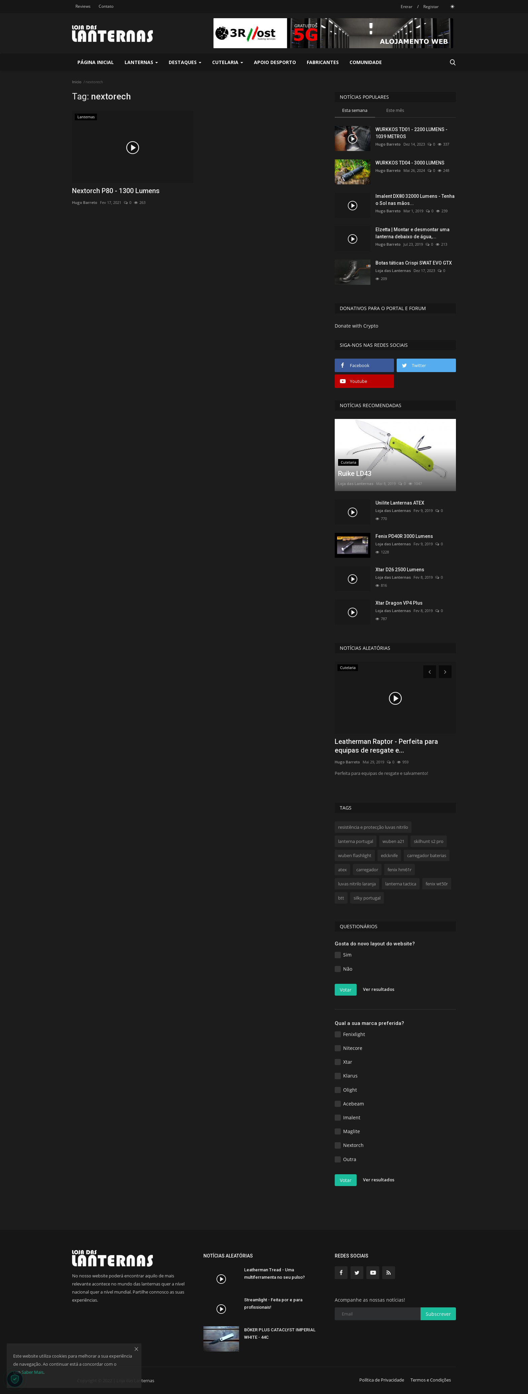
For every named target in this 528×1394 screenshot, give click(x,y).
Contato (106, 6)
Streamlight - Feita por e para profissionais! (273, 1303)
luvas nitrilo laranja (357, 884)
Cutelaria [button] (227, 62)
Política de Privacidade (381, 1380)
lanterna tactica (400, 884)
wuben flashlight (354, 855)
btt (341, 898)
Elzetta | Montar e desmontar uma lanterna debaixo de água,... (412, 233)
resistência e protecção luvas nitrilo (373, 827)
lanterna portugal (355, 841)
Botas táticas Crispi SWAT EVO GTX (413, 263)
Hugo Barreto (84, 202)
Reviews (83, 6)
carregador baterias (426, 855)
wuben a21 (393, 841)
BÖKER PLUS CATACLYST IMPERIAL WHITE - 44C (280, 1333)
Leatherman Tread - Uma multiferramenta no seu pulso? (274, 1273)
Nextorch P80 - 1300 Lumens (116, 191)
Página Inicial (95, 62)
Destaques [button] (185, 62)
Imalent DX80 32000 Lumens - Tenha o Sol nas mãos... (415, 199)
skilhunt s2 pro (428, 841)
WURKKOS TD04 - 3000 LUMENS (409, 162)
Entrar (406, 6)
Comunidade (366, 62)
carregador (367, 870)
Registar (431, 6)
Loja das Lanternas (393, 270)
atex (342, 870)
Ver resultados (378, 989)
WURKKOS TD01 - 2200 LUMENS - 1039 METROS (411, 133)
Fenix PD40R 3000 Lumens (404, 536)
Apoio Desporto (275, 62)
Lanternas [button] (141, 62)
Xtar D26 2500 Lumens (399, 569)
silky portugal (367, 898)
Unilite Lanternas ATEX (399, 503)
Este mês (395, 110)
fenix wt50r (437, 884)
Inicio (76, 81)
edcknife (389, 855)
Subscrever (438, 1314)
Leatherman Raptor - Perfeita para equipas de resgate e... (386, 745)
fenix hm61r (399, 870)
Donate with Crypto (356, 326)
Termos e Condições (430, 1380)
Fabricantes (323, 62)
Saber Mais (32, 1372)
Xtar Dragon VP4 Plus (399, 603)
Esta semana (354, 110)
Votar (346, 990)
